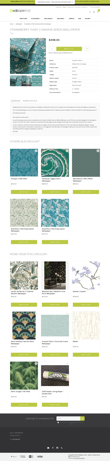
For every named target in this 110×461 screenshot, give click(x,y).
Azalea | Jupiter (79, 291)
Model (75, 341)
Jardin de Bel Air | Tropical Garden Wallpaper (22, 292)
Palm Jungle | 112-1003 (20, 391)
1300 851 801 (95, 7)
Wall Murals (48, 18)
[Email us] (48, 448)
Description (16, 101)
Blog (64, 7)
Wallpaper (61, 18)
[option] (28, 56)
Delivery (87, 18)
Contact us (70, 7)
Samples (71, 18)
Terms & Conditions (81, 7)
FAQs (79, 18)
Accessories (35, 18)
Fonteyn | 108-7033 (19, 179)
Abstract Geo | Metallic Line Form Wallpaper (53, 292)
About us (59, 7)
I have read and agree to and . (71, 423)
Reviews (30, 101)
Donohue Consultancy (79, 458)
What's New (23, 18)
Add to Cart (69, 49)
